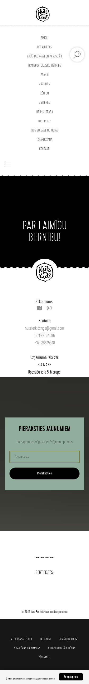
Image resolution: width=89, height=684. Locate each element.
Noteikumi (45, 639)
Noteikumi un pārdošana (61, 648)
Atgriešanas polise (21, 639)
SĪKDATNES (44, 657)
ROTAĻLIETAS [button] (44, 47)
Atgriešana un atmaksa (27, 648)
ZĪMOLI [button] (44, 38)
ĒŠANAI (45, 75)
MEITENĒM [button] (45, 102)
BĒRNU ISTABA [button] (44, 112)
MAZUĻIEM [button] (44, 84)
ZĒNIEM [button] (44, 93)
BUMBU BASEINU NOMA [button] (44, 130)
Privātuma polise (68, 639)
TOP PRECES (44, 121)
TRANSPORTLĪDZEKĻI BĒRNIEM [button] (44, 65)
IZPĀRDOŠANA (44, 139)
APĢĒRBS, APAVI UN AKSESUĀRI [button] (44, 56)
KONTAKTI (44, 149)
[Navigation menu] (8, 165)
